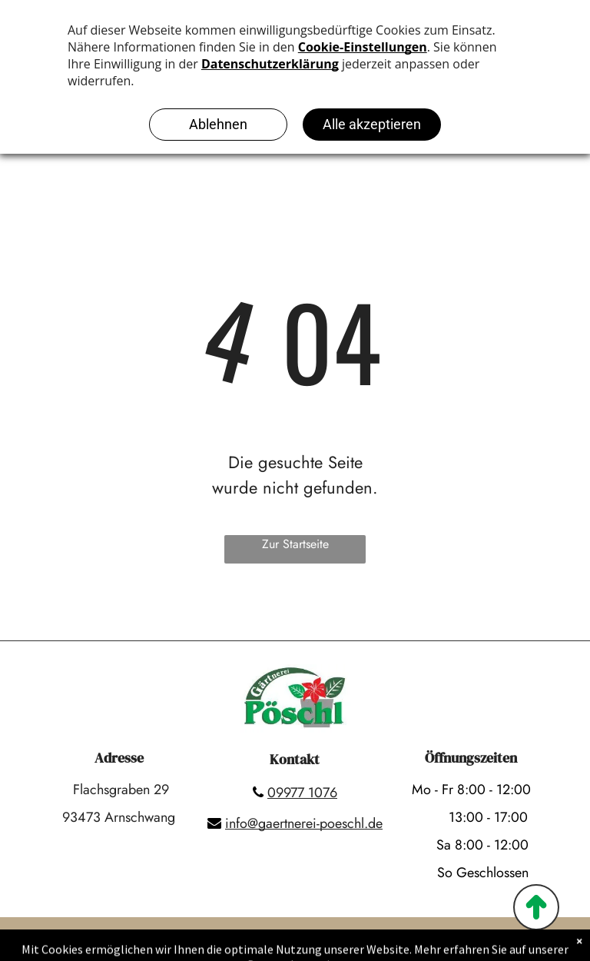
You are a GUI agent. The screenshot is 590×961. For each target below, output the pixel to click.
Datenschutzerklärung (334, 946)
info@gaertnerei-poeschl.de (304, 823)
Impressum (230, 946)
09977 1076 (302, 793)
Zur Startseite (295, 544)
